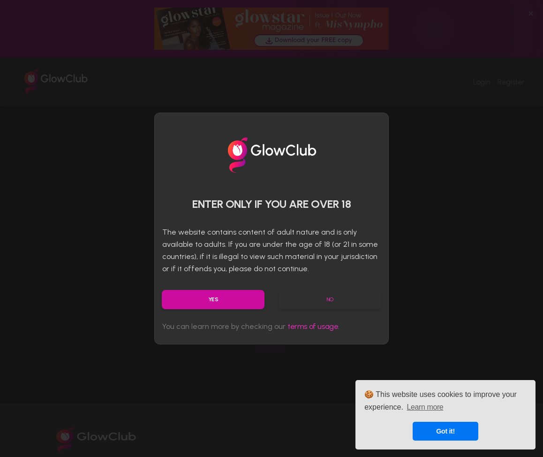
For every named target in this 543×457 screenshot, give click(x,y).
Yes (213, 299)
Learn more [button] (425, 407)
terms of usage (312, 326)
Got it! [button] (445, 431)
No (329, 299)
